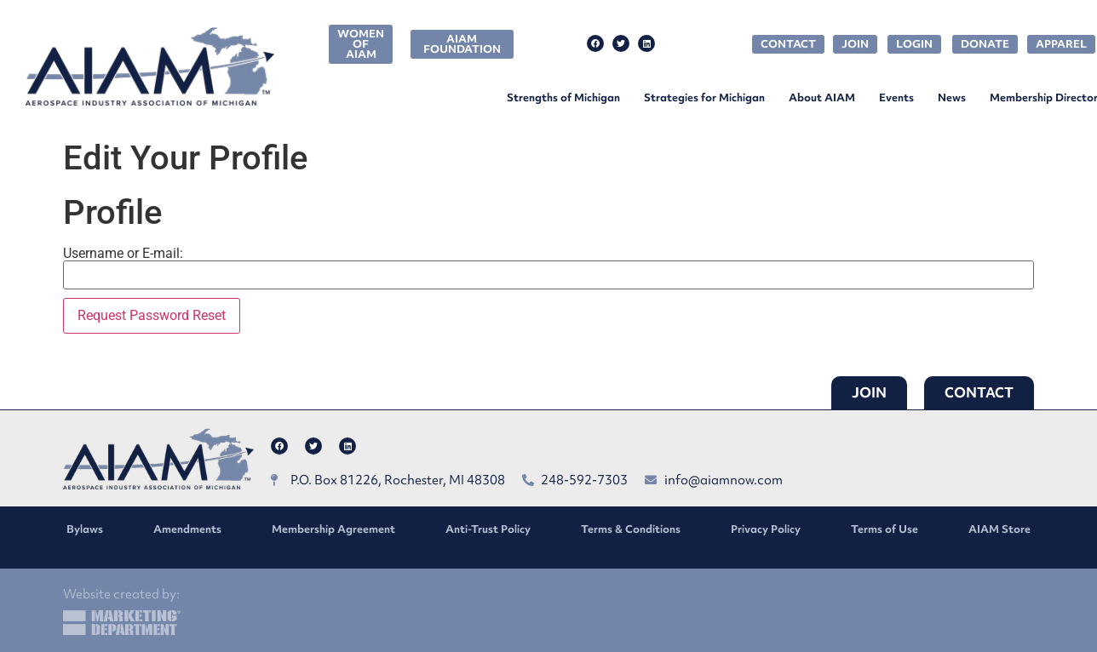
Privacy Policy (766, 529)
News (952, 97)
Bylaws (84, 529)
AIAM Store (999, 529)
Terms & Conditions (631, 529)
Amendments (187, 529)
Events (896, 97)
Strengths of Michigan (563, 97)
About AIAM (822, 97)
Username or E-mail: (123, 253)
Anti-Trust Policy (488, 529)
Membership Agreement (333, 529)
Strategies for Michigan (704, 97)
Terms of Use (884, 529)
